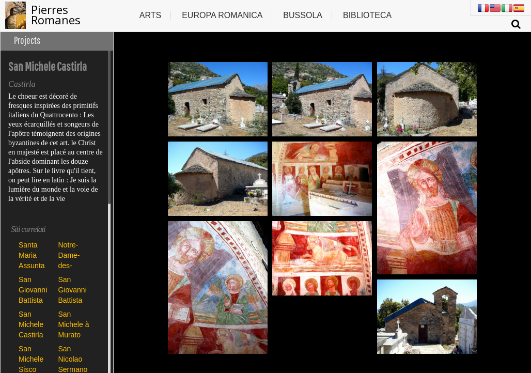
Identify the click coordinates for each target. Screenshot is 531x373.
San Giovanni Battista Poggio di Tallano (73, 289)
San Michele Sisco (31, 359)
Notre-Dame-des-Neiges (69, 255)
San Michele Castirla (31, 324)
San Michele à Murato (73, 324)
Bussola (302, 15)
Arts (150, 15)
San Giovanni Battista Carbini (33, 289)
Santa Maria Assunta (32, 255)
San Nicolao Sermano (73, 359)
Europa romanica (222, 15)
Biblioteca (367, 15)
